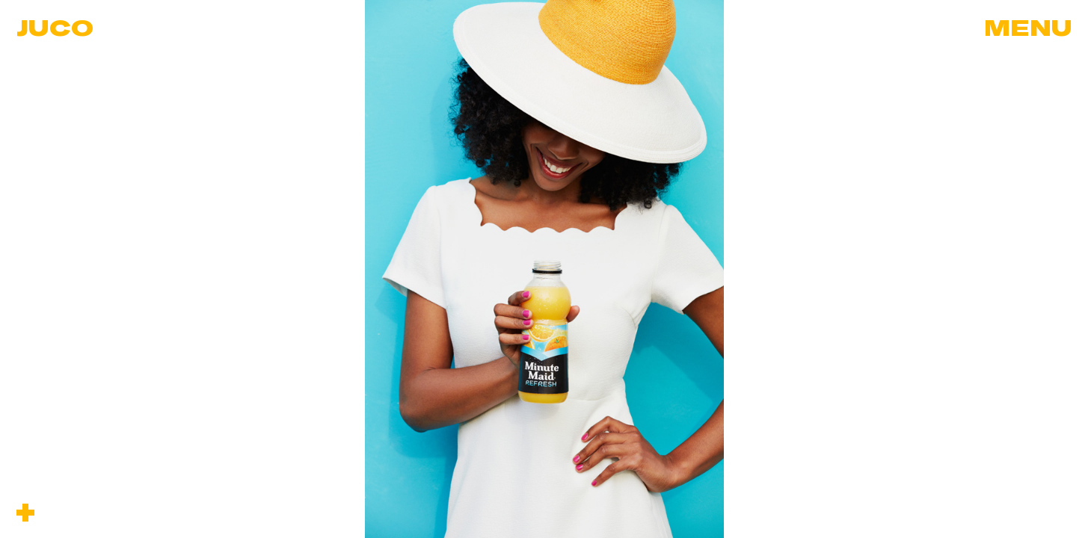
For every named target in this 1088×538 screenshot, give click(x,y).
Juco (54, 27)
